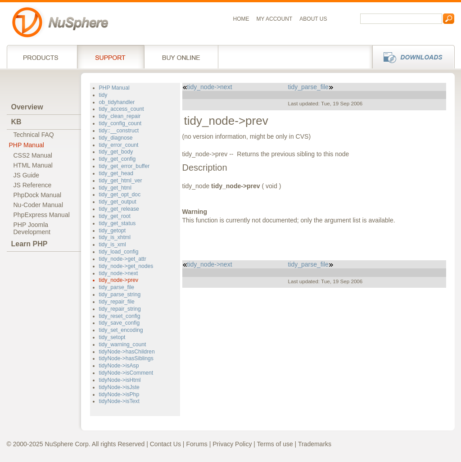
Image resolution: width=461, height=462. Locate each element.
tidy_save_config (119, 323)
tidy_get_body (116, 152)
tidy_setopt (112, 337)
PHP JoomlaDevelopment (32, 228)
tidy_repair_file (117, 302)
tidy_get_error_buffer (124, 166)
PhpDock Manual (38, 195)
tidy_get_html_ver (120, 180)
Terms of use (275, 444)
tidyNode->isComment (126, 373)
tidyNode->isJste (119, 387)
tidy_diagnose (116, 138)
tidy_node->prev (119, 280)
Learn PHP (29, 244)
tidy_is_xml (112, 244)
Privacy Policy (232, 444)
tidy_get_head (116, 173)
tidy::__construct (119, 130)
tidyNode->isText (119, 401)
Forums (196, 444)
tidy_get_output (117, 202)
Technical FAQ (34, 134)
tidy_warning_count (122, 344)
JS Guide (27, 175)
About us (313, 19)
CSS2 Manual (33, 155)
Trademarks (314, 444)
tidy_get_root (115, 216)
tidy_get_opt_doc (120, 194)
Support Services (110, 56)
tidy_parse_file (117, 287)
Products (42, 56)
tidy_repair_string (120, 309)
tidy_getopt (112, 230)
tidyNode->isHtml (120, 380)
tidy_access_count (121, 109)
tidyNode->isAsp (119, 365)
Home (241, 19)
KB (16, 122)
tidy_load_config (119, 252)
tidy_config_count (120, 123)
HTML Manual (33, 165)
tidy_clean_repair (120, 116)
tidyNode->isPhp (119, 394)
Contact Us (165, 444)
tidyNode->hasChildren (127, 352)
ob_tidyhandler (117, 102)
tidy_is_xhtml (115, 237)
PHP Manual (26, 145)
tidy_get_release (119, 209)
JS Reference (33, 185)
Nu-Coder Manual (38, 204)
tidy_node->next (118, 273)
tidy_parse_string (120, 294)
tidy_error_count (119, 145)
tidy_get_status (117, 223)
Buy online (181, 56)
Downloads (411, 56)
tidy (103, 95)
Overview (27, 107)
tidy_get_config (117, 159)
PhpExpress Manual (42, 214)
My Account (275, 19)
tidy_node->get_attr (122, 259)
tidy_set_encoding (121, 330)
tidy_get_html (115, 188)
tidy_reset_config (119, 316)
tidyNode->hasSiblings (126, 358)
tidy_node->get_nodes (126, 266)
